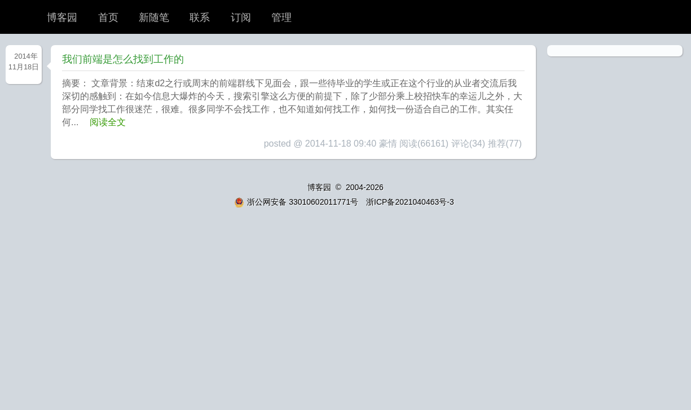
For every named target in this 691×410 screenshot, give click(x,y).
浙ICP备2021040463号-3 (410, 201)
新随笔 (154, 17)
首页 (108, 17)
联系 (200, 17)
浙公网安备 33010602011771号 (296, 201)
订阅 (241, 17)
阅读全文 (108, 122)
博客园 (62, 17)
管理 (281, 17)
